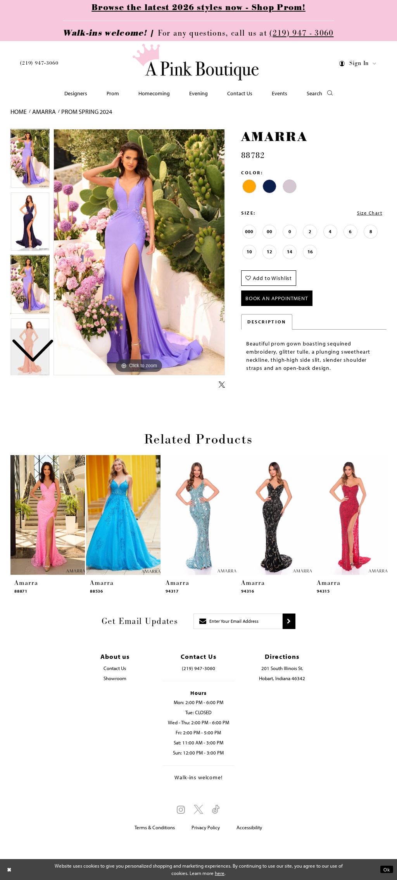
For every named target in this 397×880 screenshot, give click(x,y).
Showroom (115, 678)
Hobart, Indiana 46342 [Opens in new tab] (282, 678)
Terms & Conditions (155, 827)
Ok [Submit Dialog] (386, 869)
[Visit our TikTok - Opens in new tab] (216, 810)
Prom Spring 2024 (86, 111)
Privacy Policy (206, 827)
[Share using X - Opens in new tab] (222, 385)
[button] (358, 65)
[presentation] (47, 515)
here (219, 873)
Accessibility (249, 827)
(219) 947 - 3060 (301, 33)
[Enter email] (238, 621)
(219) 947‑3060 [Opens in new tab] (198, 668)
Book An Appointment (276, 298)
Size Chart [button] (369, 213)
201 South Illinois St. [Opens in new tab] (282, 668)
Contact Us (115, 668)
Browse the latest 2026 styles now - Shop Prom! (198, 7)
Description (266, 322)
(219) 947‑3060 (39, 63)
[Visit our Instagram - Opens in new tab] (181, 809)
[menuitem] (39, 64)
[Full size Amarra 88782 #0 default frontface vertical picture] (139, 252)
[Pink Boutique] (196, 62)
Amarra (44, 111)
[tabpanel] (139, 252)
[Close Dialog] (9, 869)
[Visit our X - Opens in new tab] (198, 810)
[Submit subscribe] (289, 621)
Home (18, 111)
